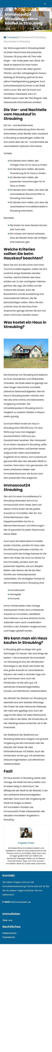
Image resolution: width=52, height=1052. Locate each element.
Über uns (7, 920)
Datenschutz (9, 933)
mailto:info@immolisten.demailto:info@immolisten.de (30, 906)
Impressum (8, 937)
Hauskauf (13, 37)
